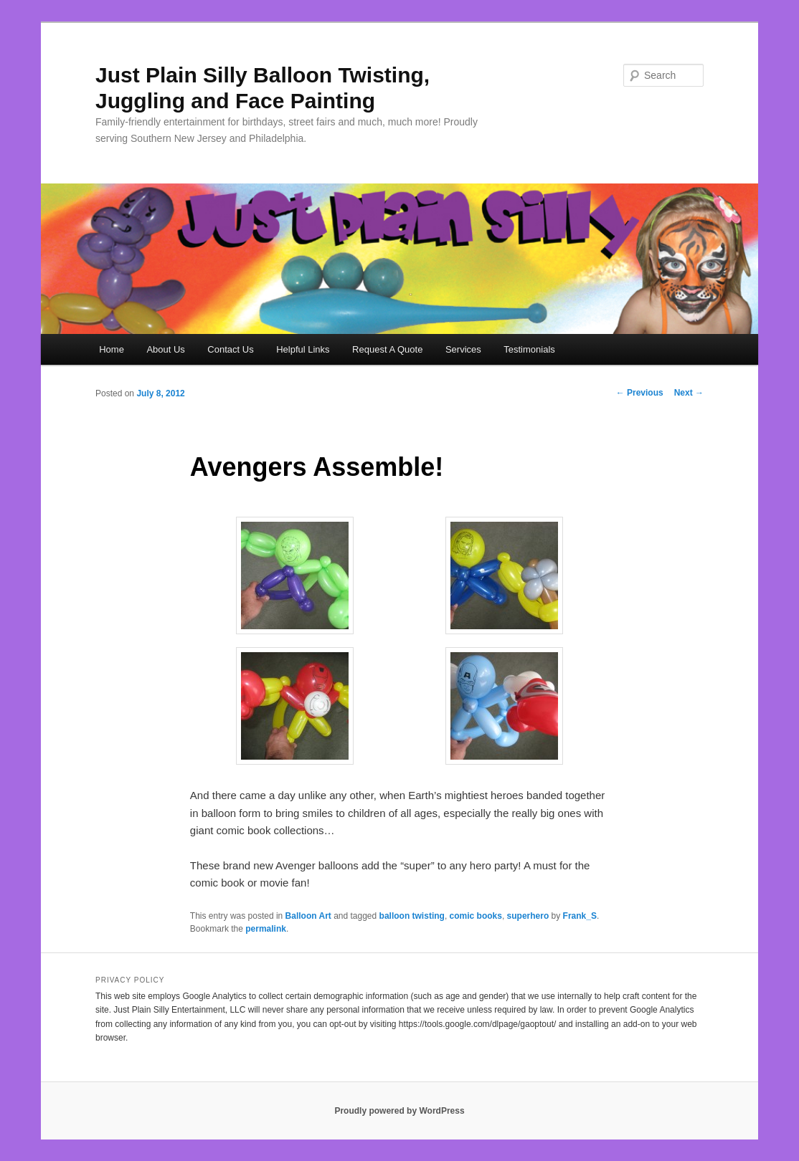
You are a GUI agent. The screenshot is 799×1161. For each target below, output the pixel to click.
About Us (165, 349)
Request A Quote (387, 349)
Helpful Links (302, 349)
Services (463, 349)
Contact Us (230, 349)
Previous (639, 393)
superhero (528, 916)
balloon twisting (412, 916)
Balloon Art (308, 916)
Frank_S (580, 916)
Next (689, 393)
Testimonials (529, 349)
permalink (265, 929)
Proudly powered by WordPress (399, 1111)
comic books (476, 916)
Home (111, 349)
